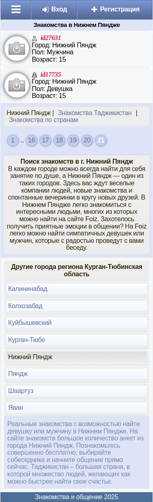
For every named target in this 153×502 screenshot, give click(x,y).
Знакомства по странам (43, 119)
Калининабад (27, 288)
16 (31, 140)
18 (59, 140)
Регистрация (115, 9)
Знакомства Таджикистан (95, 112)
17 (45, 140)
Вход (54, 9)
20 (87, 140)
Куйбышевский (29, 322)
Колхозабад (25, 305)
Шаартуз (20, 390)
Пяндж (18, 373)
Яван (15, 407)
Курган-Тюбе (26, 339)
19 (73, 140)
